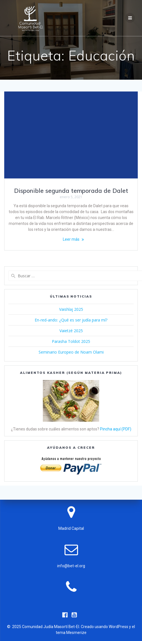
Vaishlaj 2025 (71, 309)
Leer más (71, 239)
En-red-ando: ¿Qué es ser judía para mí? (71, 320)
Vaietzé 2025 (71, 330)
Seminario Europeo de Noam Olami (71, 352)
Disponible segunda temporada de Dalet (71, 190)
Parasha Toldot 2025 (71, 341)
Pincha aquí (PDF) (115, 429)
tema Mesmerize (71, 632)
